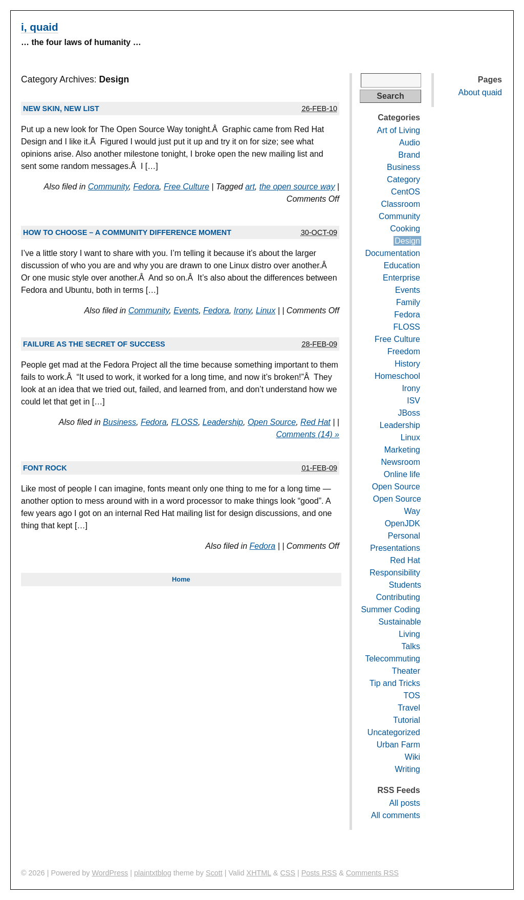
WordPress (110, 873)
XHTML (259, 873)
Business (119, 422)
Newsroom (400, 462)
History (407, 363)
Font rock (45, 468)
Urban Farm (398, 744)
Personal (404, 535)
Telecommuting (392, 658)
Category (403, 179)
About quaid (480, 92)
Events (186, 310)
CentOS (405, 191)
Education (402, 265)
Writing (408, 769)
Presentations (395, 548)
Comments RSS (372, 873)
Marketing (402, 449)
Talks (411, 646)
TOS (411, 695)
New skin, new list (61, 108)
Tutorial (406, 720)
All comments (395, 815)
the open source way (297, 186)
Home (181, 579)
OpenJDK (402, 523)
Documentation (392, 253)
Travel (409, 707)
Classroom (400, 204)
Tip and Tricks (394, 683)
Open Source (272, 422)
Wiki (412, 757)
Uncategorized (393, 732)
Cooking (405, 228)
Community (108, 186)
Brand (409, 155)
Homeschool (397, 376)
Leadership (223, 422)
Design (407, 241)
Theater (406, 671)
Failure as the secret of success (94, 344)
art (250, 186)
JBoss (409, 413)
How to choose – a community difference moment (127, 232)
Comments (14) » (307, 434)
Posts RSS (319, 873)
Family (408, 302)
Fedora (146, 186)
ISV (413, 400)
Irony (242, 310)
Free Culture (186, 186)
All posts (404, 803)
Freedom (403, 351)
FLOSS (184, 422)
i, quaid (39, 27)
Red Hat (315, 422)
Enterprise (401, 277)
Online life (402, 474)
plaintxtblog (152, 873)
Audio (409, 142)
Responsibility (394, 572)
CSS (287, 873)
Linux (265, 310)
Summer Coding (390, 609)
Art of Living (398, 130)
